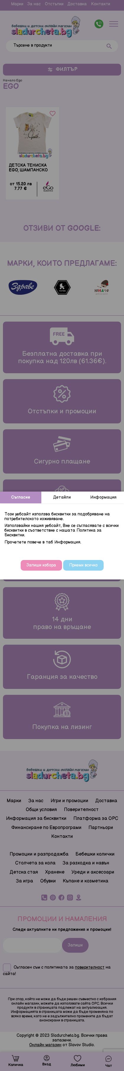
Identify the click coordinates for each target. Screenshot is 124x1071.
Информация (103, 497)
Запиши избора (41, 565)
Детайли (62, 497)
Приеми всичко (83, 565)
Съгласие (20, 497)
